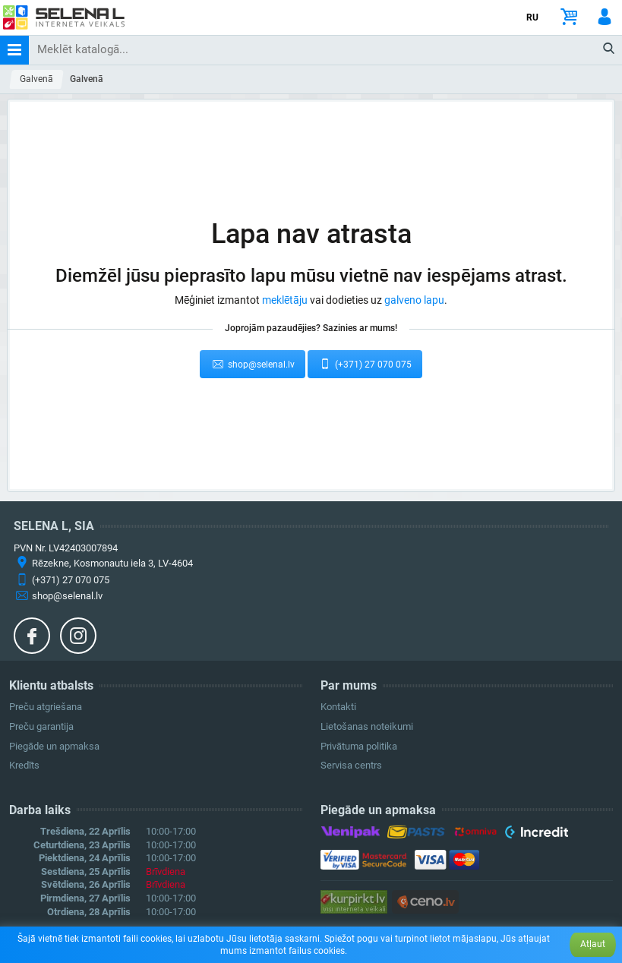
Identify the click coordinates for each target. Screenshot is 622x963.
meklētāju (285, 300)
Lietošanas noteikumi (366, 726)
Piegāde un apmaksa (54, 746)
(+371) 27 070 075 (365, 363)
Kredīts (24, 765)
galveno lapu (414, 300)
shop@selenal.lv (252, 363)
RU (532, 17)
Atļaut (592, 944)
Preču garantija (41, 726)
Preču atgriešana (45, 706)
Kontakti (338, 706)
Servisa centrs (351, 765)
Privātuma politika (358, 746)
